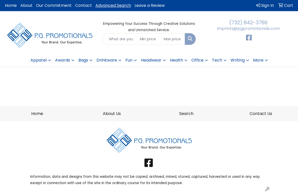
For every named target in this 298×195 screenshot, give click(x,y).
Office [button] (197, 60)
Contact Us (261, 113)
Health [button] (176, 60)
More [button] (258, 60)
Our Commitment (54, 5)
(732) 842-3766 (248, 22)
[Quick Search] (119, 39)
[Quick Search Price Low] (149, 39)
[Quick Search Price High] (173, 39)
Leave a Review (150, 5)
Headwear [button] (151, 60)
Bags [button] (83, 60)
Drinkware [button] (106, 60)
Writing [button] (237, 60)
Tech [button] (217, 60)
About (26, 5)
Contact (83, 5)
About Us (112, 113)
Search (186, 113)
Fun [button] (129, 60)
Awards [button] (62, 60)
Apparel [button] (38, 60)
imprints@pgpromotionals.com (248, 28)
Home (11, 5)
